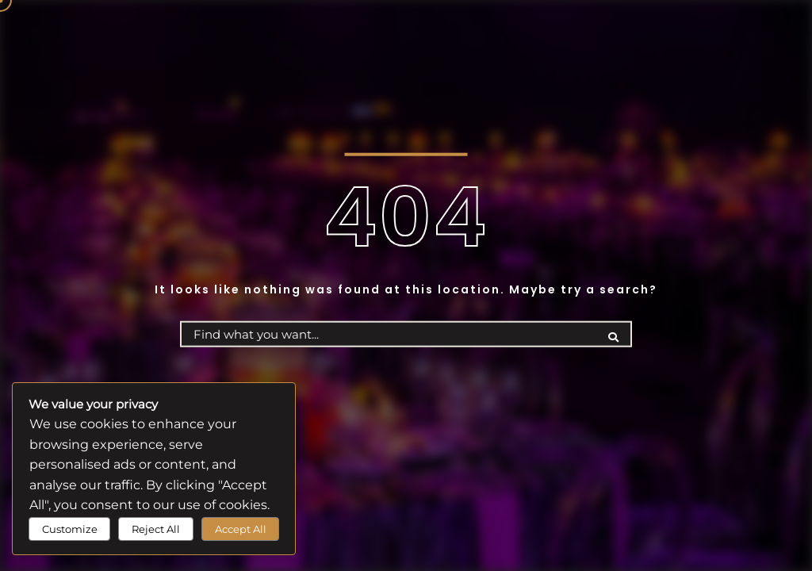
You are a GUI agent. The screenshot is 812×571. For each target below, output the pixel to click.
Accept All (240, 529)
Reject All (156, 529)
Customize (70, 529)
